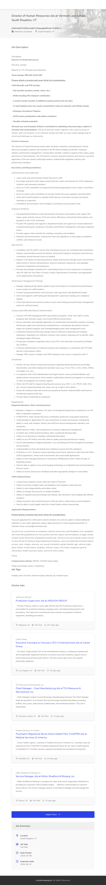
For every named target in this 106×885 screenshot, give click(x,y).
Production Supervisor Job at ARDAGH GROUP (41, 600)
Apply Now (53, 814)
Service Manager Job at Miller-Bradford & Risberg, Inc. (45, 776)
